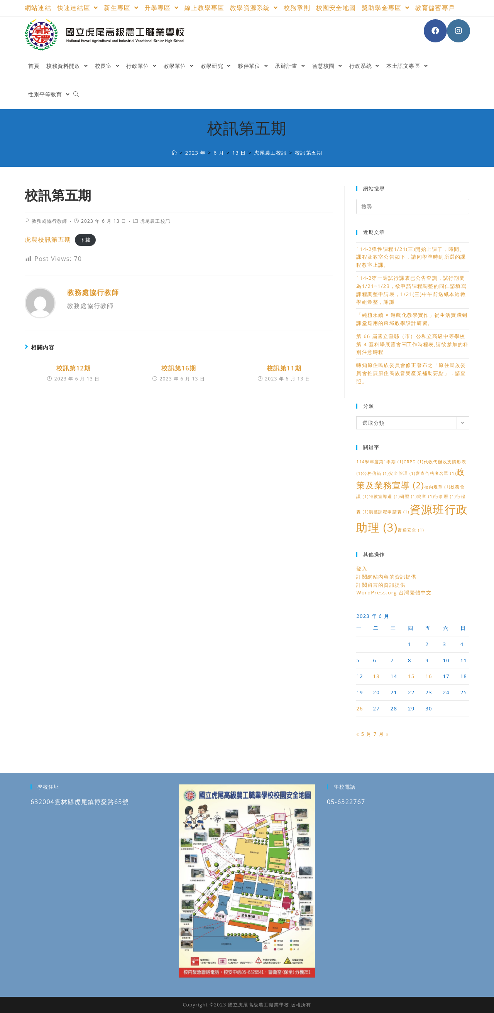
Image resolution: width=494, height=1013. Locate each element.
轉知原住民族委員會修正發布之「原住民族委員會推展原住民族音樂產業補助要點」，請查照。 (411, 373)
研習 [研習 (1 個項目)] (408, 496)
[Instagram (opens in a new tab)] (458, 30)
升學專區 (161, 7)
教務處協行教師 (49, 221)
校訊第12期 (73, 368)
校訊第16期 (178, 368)
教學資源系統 (254, 7)
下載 (85, 239)
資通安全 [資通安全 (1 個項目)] (411, 530)
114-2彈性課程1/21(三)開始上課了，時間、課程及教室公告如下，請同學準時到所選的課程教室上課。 (411, 257)
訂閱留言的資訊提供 (381, 584)
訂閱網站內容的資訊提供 (386, 576)
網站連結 (38, 7)
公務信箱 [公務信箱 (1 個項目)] (375, 473)
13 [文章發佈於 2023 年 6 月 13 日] (376, 676)
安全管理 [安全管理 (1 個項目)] (402, 473)
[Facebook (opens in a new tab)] (435, 30)
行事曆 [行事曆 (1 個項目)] (445, 496)
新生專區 (121, 7)
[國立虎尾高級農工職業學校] (174, 152)
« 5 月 (364, 733)
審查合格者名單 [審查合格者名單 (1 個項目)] (436, 473)
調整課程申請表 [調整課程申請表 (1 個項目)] (389, 512)
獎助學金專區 (385, 7)
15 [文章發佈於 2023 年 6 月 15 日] (411, 676)
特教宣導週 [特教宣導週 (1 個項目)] (384, 496)
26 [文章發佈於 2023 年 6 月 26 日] (359, 708)
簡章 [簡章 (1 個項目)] (425, 496)
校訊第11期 (284, 368)
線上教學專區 (204, 7)
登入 (361, 568)
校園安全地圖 (336, 7)
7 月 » (381, 733)
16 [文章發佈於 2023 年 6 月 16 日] (428, 676)
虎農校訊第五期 (48, 239)
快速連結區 (77, 7)
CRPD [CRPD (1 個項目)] (414, 461)
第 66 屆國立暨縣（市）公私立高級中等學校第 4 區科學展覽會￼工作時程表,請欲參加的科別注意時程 (412, 344)
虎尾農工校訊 (155, 221)
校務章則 (297, 7)
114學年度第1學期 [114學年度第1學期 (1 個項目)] (379, 461)
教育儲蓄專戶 (435, 7)
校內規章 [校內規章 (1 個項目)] (437, 487)
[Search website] (76, 94)
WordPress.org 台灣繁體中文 (393, 592)
